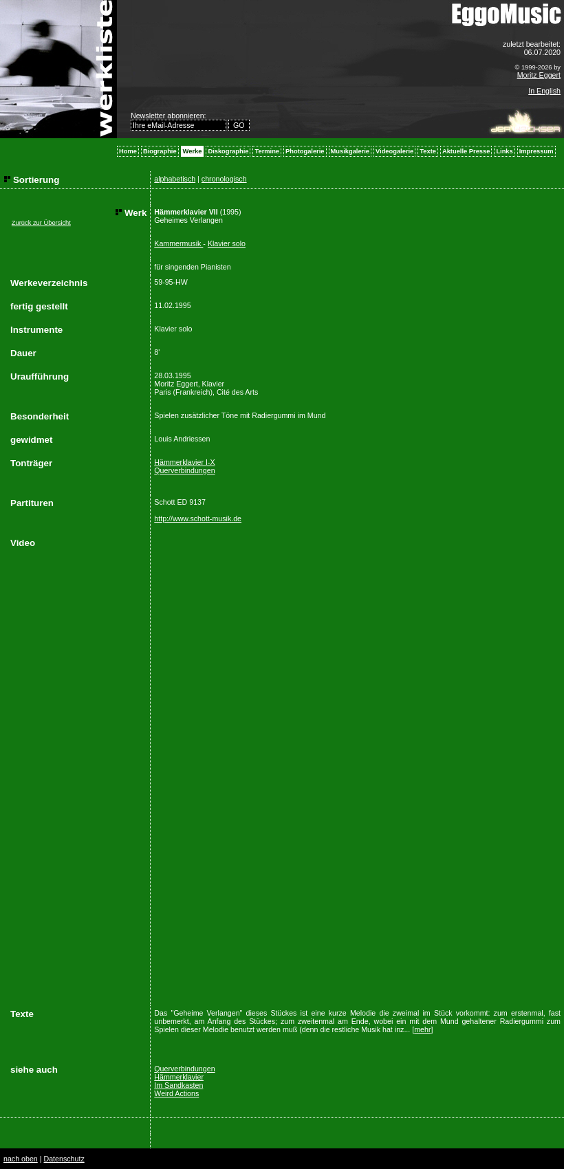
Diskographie (228, 151)
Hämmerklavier (179, 1077)
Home (128, 151)
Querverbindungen (184, 470)
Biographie (160, 151)
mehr (422, 1029)
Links (504, 151)
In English (544, 91)
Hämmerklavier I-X (184, 462)
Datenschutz (63, 1159)
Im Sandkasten (178, 1085)
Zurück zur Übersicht (41, 222)
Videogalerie (394, 151)
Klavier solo (227, 243)
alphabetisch (174, 179)
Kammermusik (178, 243)
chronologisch (224, 179)
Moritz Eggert (539, 75)
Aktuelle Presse (466, 151)
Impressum (536, 151)
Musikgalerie (350, 151)
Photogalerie (305, 151)
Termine (266, 151)
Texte (428, 151)
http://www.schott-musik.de (197, 518)
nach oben (20, 1159)
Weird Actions (176, 1093)
